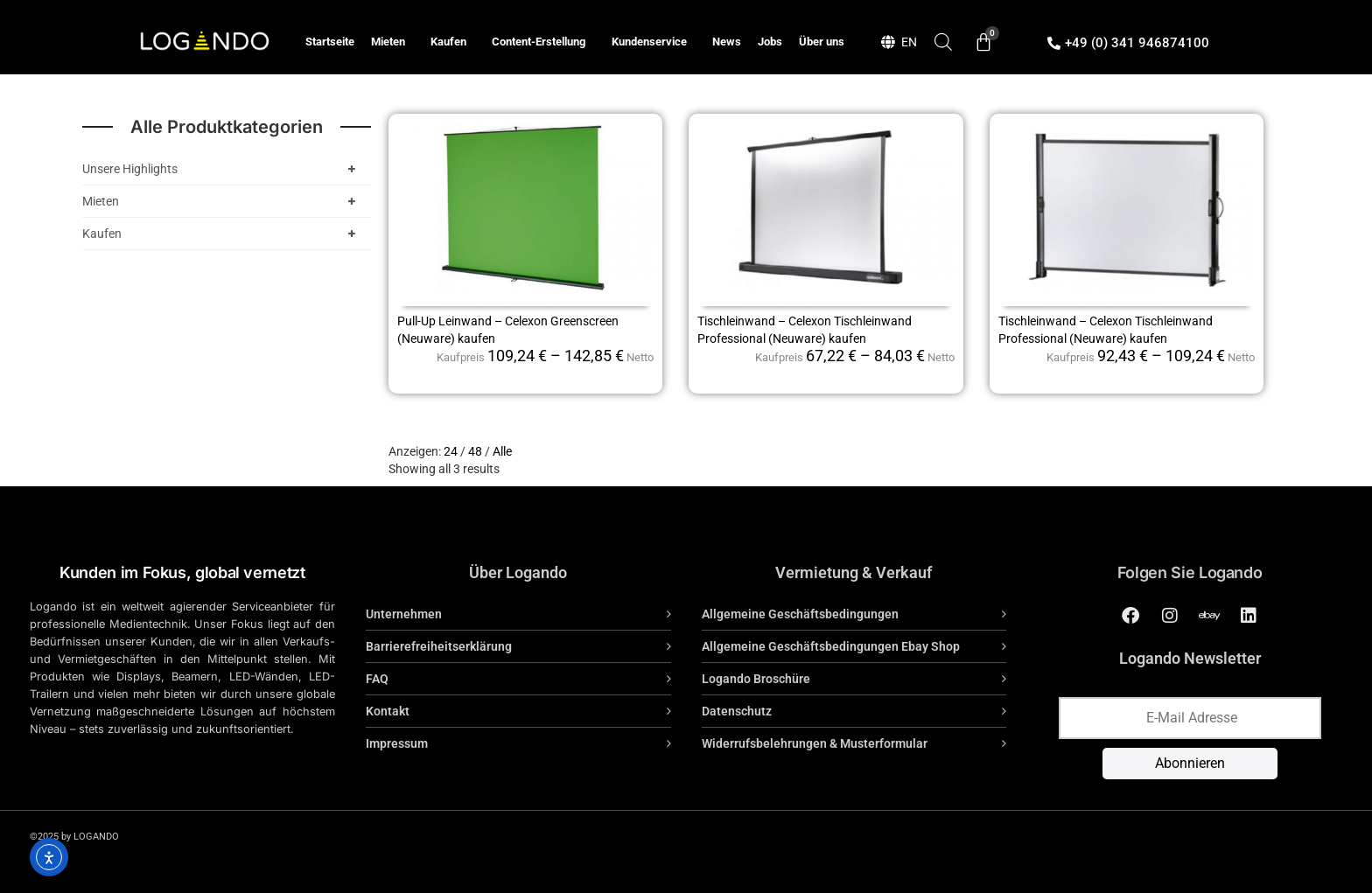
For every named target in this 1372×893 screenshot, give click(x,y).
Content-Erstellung (543, 42)
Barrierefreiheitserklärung (439, 646)
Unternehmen (404, 614)
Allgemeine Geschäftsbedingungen (800, 614)
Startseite (329, 41)
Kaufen (452, 42)
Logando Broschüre (756, 679)
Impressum (397, 743)
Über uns (821, 41)
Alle (502, 451)
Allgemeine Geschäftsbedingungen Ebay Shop (831, 646)
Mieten (392, 42)
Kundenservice (654, 42)
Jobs (770, 41)
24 (451, 451)
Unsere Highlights (222, 169)
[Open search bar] (943, 41)
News (726, 41)
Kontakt (388, 711)
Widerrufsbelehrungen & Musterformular (815, 743)
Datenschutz (737, 711)
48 (475, 451)
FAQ (377, 679)
